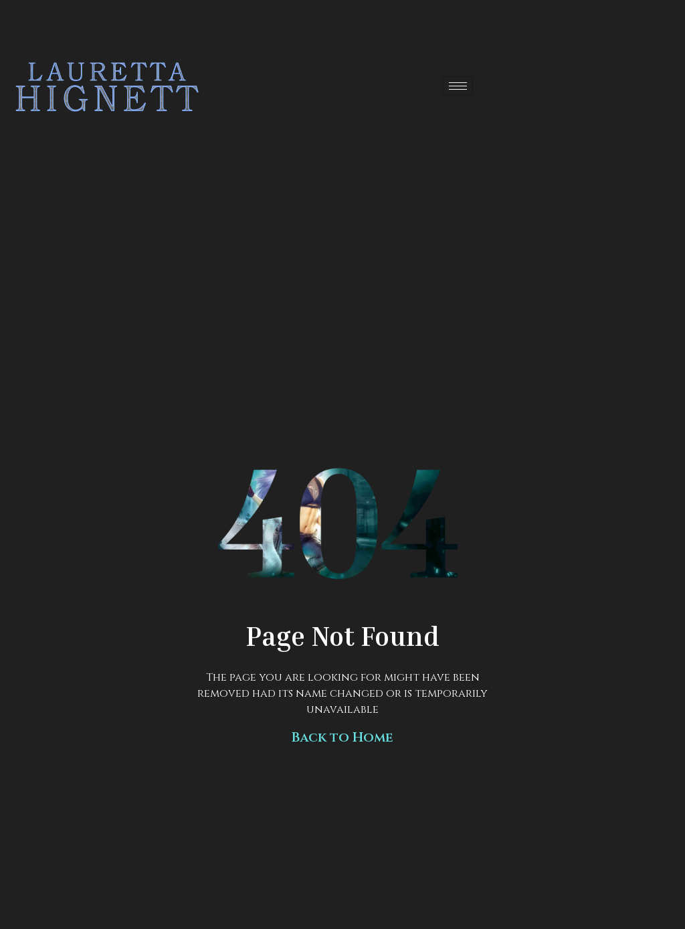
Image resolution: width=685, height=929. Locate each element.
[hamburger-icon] (458, 86)
